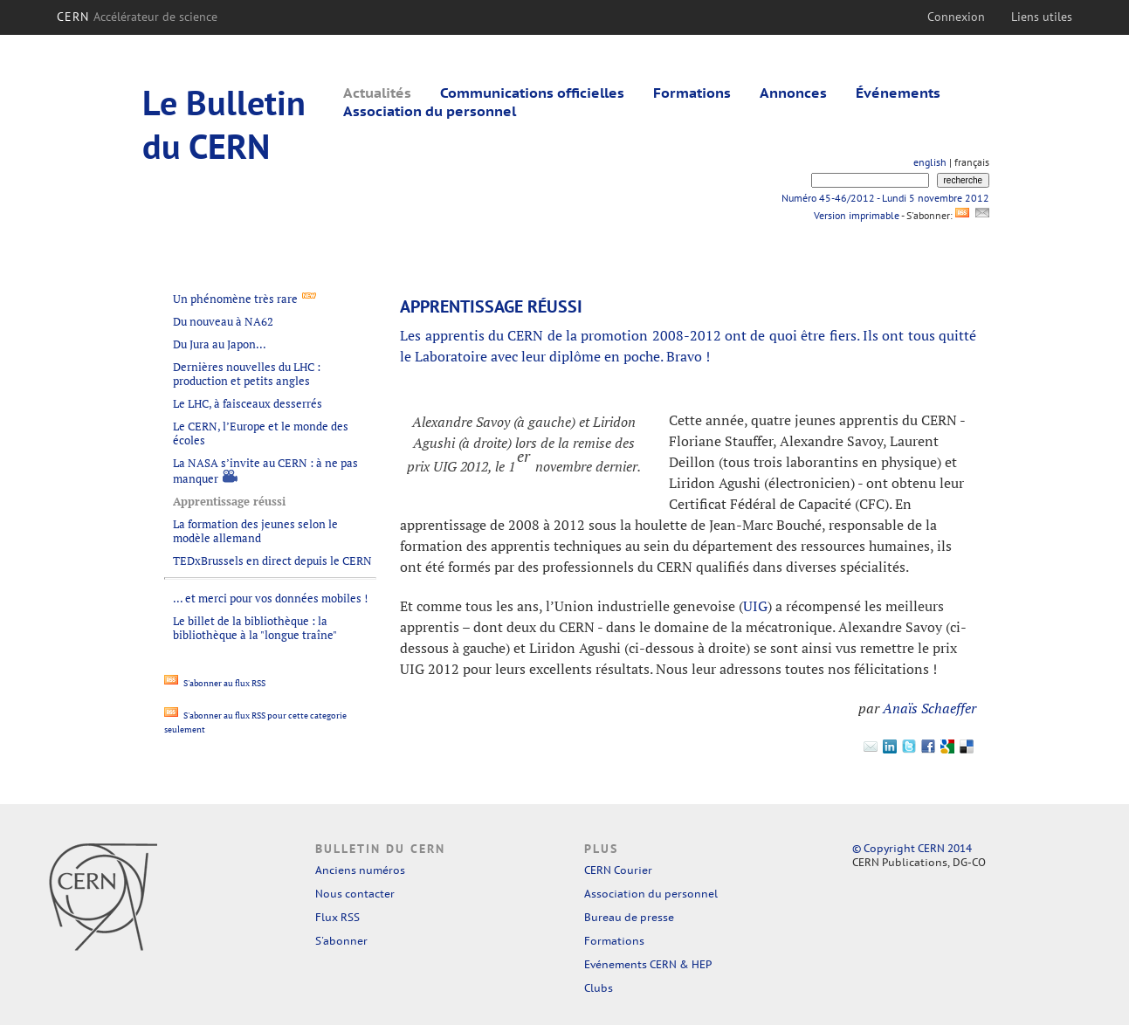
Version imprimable (856, 215)
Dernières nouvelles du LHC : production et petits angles (246, 374)
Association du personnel (429, 111)
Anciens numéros (360, 870)
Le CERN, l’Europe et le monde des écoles (260, 433)
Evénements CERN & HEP (648, 964)
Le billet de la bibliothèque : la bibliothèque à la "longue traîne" (255, 628)
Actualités (377, 92)
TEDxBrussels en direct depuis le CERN (272, 560)
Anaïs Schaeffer (929, 708)
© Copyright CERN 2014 (912, 848)
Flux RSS (337, 917)
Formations (692, 92)
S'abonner (341, 940)
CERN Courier (618, 870)
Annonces (793, 92)
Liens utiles (1041, 16)
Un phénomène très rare (235, 298)
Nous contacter (355, 893)
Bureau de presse (629, 917)
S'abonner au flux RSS (214, 683)
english (930, 162)
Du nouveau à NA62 (223, 321)
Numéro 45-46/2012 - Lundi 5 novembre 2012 (885, 197)
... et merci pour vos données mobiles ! (270, 598)
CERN (137, 16)
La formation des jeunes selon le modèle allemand (255, 531)
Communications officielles (532, 92)
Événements (898, 92)
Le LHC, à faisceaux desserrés (247, 403)
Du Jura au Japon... (219, 344)
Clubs (598, 987)
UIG (755, 606)
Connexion (956, 16)
